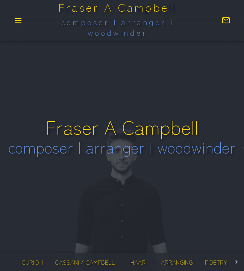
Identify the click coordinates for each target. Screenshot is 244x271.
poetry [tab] (216, 262)
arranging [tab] (177, 262)
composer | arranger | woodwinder (117, 27)
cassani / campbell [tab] (85, 262)
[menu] (18, 20)
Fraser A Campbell (117, 7)
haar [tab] (138, 262)
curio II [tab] (32, 262)
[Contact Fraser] (226, 20)
